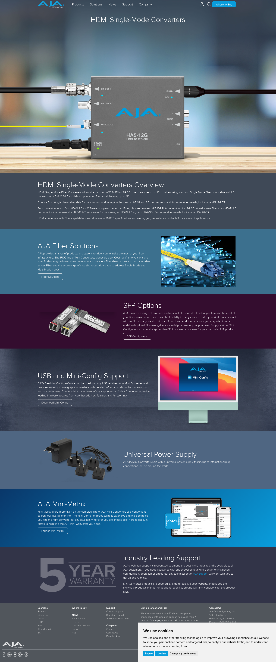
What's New (78, 618)
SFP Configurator (137, 336)
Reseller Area (113, 636)
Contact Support (115, 611)
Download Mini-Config (54, 402)
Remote (42, 611)
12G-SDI (42, 618)
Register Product (115, 615)
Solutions (43, 608)
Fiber (40, 625)
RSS (74, 632)
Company (111, 625)
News (75, 615)
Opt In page (156, 620)
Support (110, 608)
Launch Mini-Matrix (52, 531)
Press (75, 629)
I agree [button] (149, 653)
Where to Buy (224, 4)
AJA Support (200, 573)
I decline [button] (161, 653)
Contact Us (112, 632)
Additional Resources (117, 618)
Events (75, 622)
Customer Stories (81, 625)
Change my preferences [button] (183, 653)
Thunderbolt (44, 629)
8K (39, 632)
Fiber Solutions (50, 277)
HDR (40, 622)
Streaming (43, 615)
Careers (110, 629)
